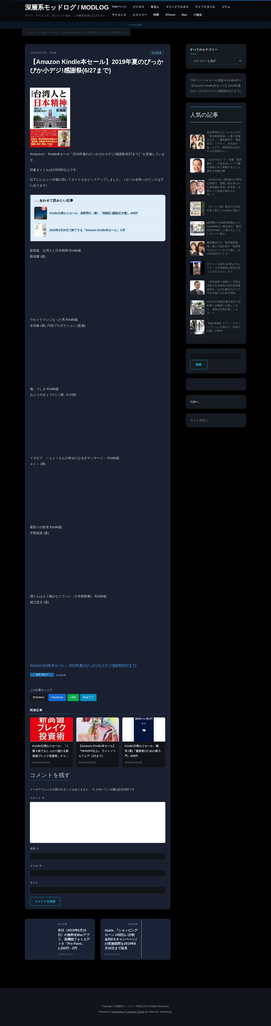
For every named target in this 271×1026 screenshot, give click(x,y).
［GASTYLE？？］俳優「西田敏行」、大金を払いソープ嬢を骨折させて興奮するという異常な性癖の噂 (224, 165)
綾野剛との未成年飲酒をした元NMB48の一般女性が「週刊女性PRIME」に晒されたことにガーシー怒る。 (224, 228)
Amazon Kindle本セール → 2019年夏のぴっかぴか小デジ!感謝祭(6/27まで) (83, 665)
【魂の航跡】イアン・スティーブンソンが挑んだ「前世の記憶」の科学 (224, 327)
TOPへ (194, 402)
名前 (34, 848)
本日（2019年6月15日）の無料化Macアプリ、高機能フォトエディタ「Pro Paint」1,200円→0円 (74, 939)
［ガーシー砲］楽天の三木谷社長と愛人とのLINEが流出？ (224, 208)
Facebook (57, 697)
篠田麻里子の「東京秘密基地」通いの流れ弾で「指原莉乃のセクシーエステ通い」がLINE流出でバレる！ (224, 248)
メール (36, 865)
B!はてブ (88, 697)
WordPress (118, 1011)
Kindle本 (157, 53)
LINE (73, 697)
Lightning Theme (135, 1011)
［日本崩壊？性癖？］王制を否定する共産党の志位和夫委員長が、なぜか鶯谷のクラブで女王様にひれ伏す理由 (224, 287)
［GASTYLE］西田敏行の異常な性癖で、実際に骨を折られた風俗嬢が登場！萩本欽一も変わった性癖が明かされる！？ (224, 187)
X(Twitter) (38, 697)
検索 (198, 364)
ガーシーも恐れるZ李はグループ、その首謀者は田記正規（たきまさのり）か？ (224, 268)
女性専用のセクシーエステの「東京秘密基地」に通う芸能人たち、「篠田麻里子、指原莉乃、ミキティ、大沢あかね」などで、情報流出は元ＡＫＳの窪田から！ (224, 142)
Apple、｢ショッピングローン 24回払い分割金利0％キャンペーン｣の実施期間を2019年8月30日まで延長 (121, 939)
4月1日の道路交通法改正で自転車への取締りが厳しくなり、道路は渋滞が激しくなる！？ (224, 307)
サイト (34, 882)
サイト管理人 (199, 420)
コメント (37, 797)
